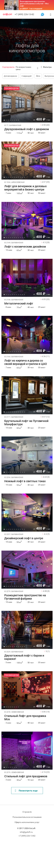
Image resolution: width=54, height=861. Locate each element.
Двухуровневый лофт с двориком (26, 129)
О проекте (27, 812)
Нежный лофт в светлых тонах (25, 481)
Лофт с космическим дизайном (25, 246)
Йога (38, 76)
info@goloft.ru (26, 832)
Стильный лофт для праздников (25, 776)
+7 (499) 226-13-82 (24, 14)
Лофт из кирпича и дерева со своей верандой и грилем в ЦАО (25, 362)
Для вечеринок (10, 76)
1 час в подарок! (35, 8)
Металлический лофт (18, 303)
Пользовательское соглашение (27, 817)
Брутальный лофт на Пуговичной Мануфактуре (26, 422)
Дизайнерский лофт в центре (23, 538)
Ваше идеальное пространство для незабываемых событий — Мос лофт (34, 3)
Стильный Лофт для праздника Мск (25, 717)
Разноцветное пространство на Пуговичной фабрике (25, 597)
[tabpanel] (27, 103)
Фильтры (46, 67)
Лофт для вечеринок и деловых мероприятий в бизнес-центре (25, 188)
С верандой (27, 76)
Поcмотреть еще (26, 790)
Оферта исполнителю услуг (27, 822)
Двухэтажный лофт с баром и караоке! (24, 657)
